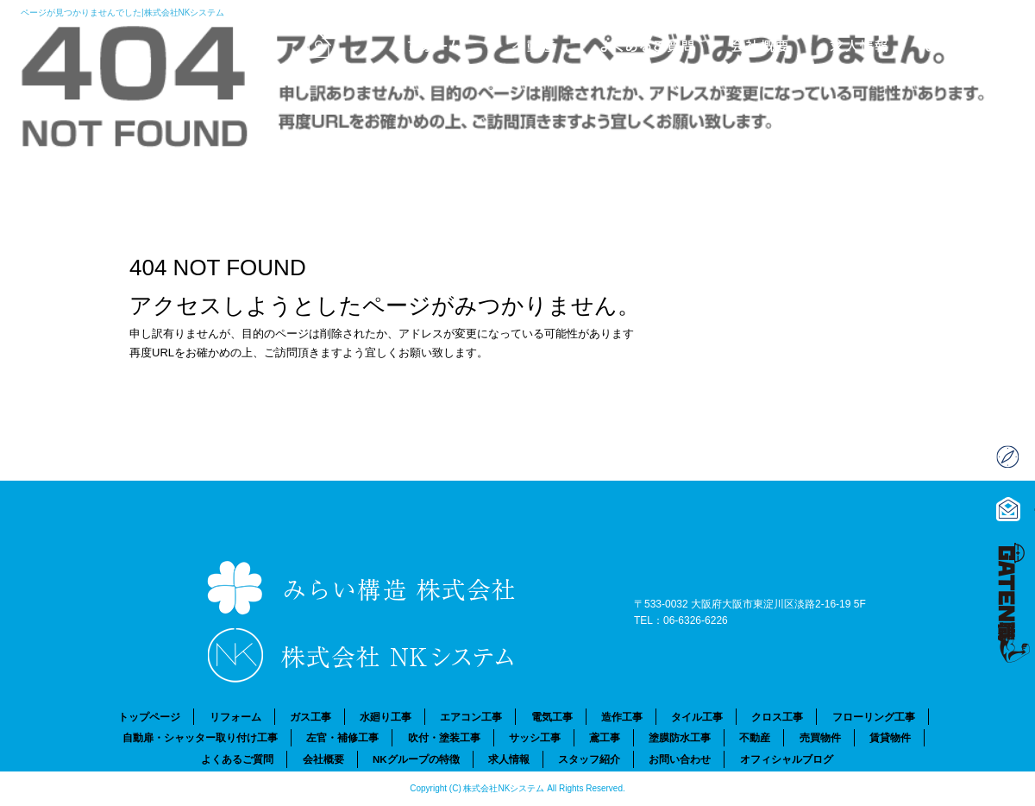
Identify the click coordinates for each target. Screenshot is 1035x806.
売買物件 (820, 737)
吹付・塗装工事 (444, 737)
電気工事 (552, 716)
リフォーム (418, 43)
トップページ (306, 43)
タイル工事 (697, 716)
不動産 (530, 43)
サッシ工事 (535, 737)
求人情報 (867, 43)
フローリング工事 (873, 716)
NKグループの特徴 (416, 759)
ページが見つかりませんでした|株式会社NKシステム (123, 12)
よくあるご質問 (642, 43)
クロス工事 (777, 716)
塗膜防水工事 (680, 737)
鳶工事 (604, 737)
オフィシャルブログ (786, 759)
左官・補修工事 (342, 737)
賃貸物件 (890, 737)
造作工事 (622, 716)
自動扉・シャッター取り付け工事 (200, 737)
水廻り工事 (385, 716)
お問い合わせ (979, 43)
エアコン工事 (471, 716)
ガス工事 (310, 716)
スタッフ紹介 (589, 759)
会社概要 (755, 43)
